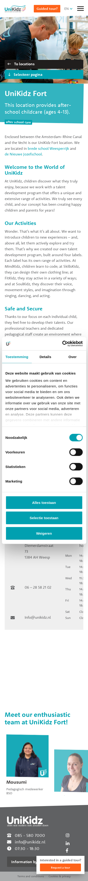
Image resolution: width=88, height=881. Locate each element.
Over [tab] (73, 357)
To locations (21, 64)
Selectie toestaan (44, 518)
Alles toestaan (44, 502)
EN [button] (66, 8)
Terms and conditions (30, 876)
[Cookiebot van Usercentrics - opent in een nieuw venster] (63, 344)
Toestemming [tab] (16, 357)
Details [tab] (45, 357)
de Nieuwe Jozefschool (23, 154)
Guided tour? (47, 8)
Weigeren (44, 533)
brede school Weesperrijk (48, 148)
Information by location (31, 861)
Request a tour (60, 867)
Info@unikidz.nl (38, 617)
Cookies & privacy (60, 876)
